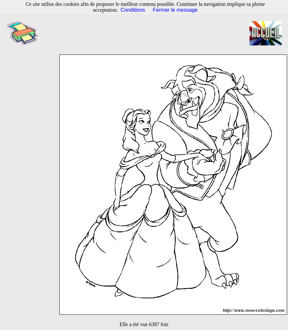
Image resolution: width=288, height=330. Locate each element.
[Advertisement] (147, 33)
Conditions (133, 10)
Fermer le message (175, 10)
